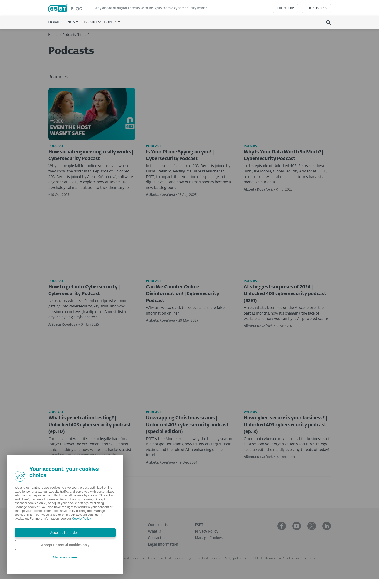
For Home (285, 8)
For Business (316, 8)
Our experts (158, 525)
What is (154, 531)
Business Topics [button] (100, 22)
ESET (199, 525)
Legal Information (163, 544)
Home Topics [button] (61, 22)
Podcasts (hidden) (75, 34)
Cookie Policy (81, 518)
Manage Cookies (209, 538)
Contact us (157, 538)
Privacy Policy (206, 531)
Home (52, 34)
